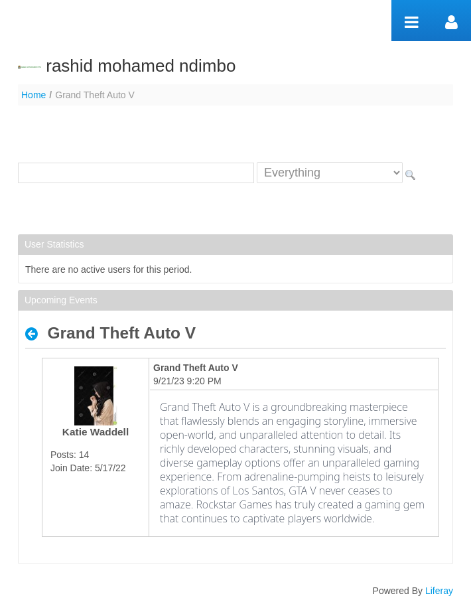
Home (33, 95)
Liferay (439, 590)
